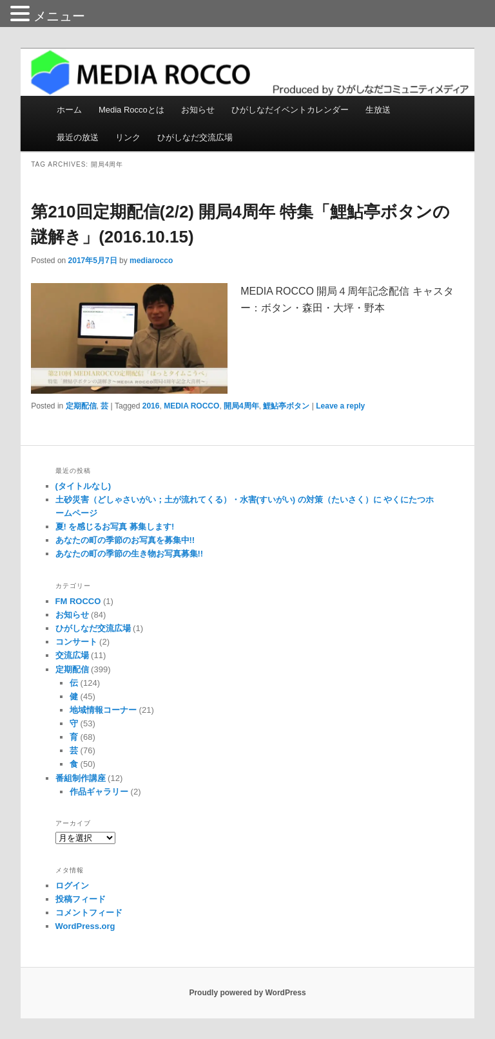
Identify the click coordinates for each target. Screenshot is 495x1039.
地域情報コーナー (103, 710)
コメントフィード (88, 912)
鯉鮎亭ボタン (286, 405)
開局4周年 (241, 405)
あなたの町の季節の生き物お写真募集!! (129, 553)
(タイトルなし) (83, 486)
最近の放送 (78, 137)
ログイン (72, 885)
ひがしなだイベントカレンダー (290, 110)
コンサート (76, 642)
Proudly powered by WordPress (247, 992)
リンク (128, 137)
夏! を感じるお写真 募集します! (115, 526)
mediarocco (151, 260)
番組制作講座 (80, 778)
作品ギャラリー (99, 791)
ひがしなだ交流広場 (195, 137)
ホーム (69, 110)
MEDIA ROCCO (191, 405)
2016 (151, 405)
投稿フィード (80, 899)
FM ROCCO (78, 601)
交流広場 (72, 655)
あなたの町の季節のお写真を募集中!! (125, 540)
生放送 (378, 110)
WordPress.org (85, 926)
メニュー (59, 16)
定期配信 (81, 405)
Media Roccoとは (131, 110)
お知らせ (198, 110)
